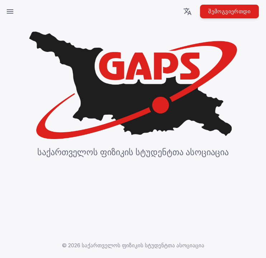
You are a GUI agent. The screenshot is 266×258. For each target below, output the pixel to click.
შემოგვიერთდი (229, 11)
